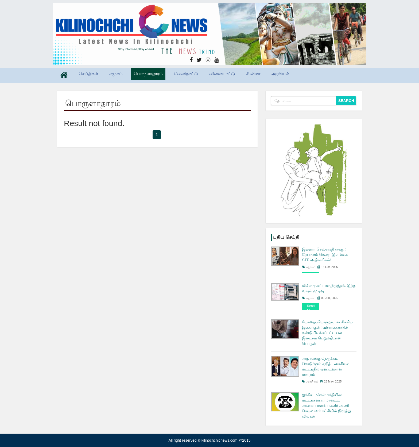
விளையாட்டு (222, 73)
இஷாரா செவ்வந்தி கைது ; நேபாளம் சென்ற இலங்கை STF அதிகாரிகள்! (325, 254)
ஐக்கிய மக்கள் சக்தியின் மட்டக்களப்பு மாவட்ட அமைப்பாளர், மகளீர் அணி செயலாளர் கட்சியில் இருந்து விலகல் (326, 405)
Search (346, 101)
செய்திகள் (88, 73)
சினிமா (253, 73)
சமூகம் (116, 73)
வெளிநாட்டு (186, 73)
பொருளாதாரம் (148, 73)
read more (311, 308)
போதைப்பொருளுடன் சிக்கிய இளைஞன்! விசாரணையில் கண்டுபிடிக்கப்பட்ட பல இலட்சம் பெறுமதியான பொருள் (327, 333)
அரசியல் (280, 73)
